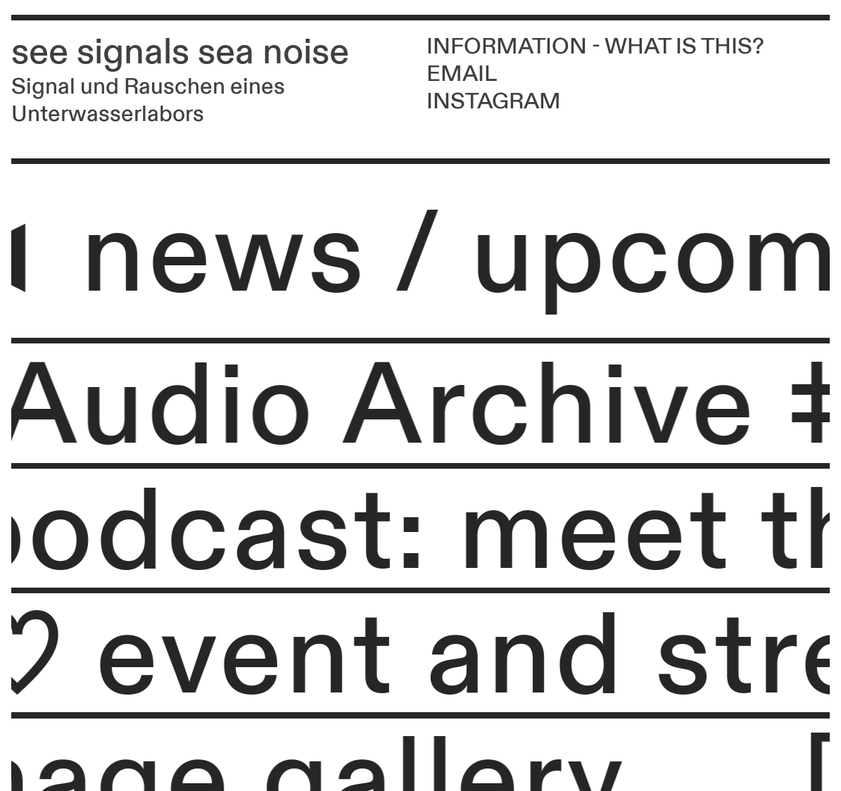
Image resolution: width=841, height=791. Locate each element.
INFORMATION (506, 46)
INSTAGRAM (493, 101)
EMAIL (461, 74)
